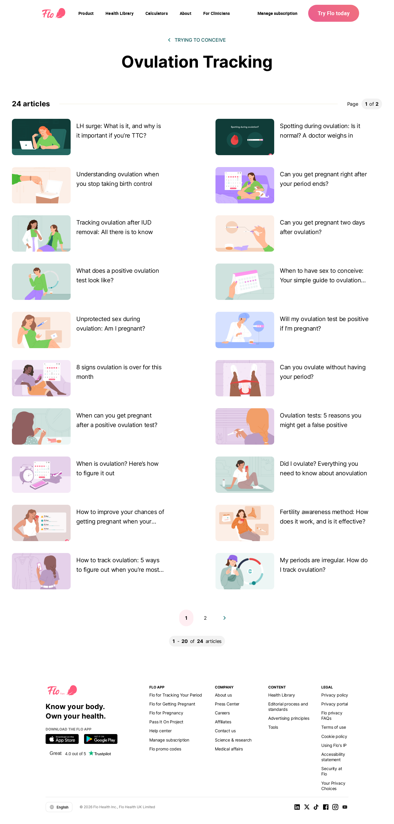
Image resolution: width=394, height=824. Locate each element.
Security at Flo (331, 771)
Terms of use (333, 727)
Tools (273, 727)
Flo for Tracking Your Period (175, 694)
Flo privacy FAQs (331, 715)
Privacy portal (334, 703)
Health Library (281, 694)
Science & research (233, 739)
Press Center (227, 703)
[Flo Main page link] (53, 13)
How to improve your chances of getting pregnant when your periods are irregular (120, 521)
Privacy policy (334, 694)
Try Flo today (334, 13)
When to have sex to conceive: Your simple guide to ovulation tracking (322, 280)
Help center (160, 730)
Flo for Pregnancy (166, 712)
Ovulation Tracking (197, 62)
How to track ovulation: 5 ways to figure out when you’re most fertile (117, 570)
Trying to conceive (200, 40)
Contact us (225, 730)
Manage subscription (277, 13)
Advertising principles (288, 718)
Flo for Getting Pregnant (172, 703)
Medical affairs (229, 748)
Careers (222, 712)
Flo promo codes (165, 748)
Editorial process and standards (288, 706)
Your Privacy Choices (333, 786)
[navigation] (86, 13)
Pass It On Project (166, 721)
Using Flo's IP (334, 745)
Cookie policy (334, 736)
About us (223, 694)
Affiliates (223, 721)
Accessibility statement (333, 757)
